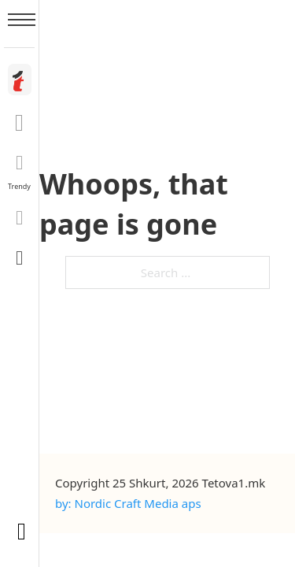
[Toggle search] (19, 257)
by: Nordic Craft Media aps (128, 503)
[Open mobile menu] (21, 19)
